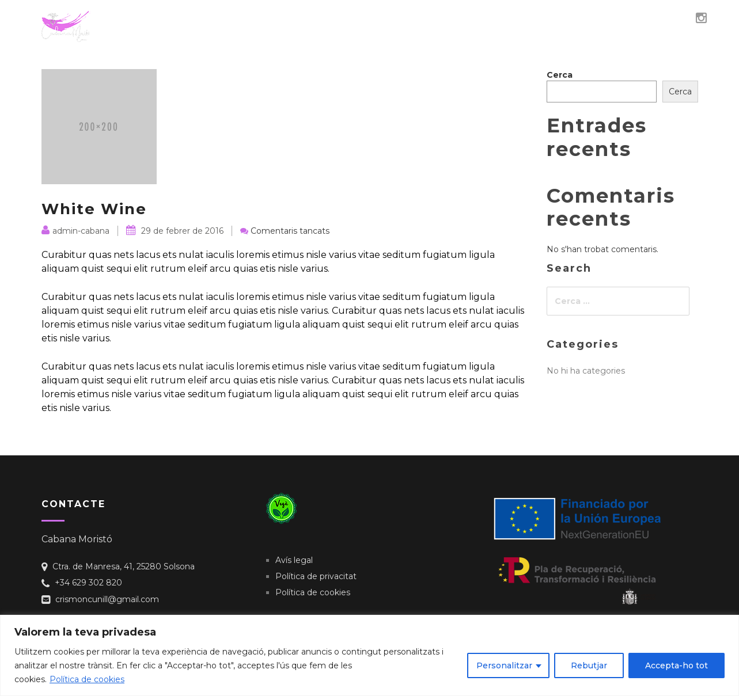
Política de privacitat (316, 576)
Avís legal (294, 560)
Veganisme (422, 22)
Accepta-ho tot (676, 665)
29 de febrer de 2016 (174, 231)
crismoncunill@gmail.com (107, 599)
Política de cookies (87, 679)
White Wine (94, 209)
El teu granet (635, 22)
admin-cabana (75, 231)
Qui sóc (358, 22)
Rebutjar (589, 665)
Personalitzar (504, 665)
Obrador (489, 22)
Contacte (556, 22)
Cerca (560, 75)
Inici (310, 22)
